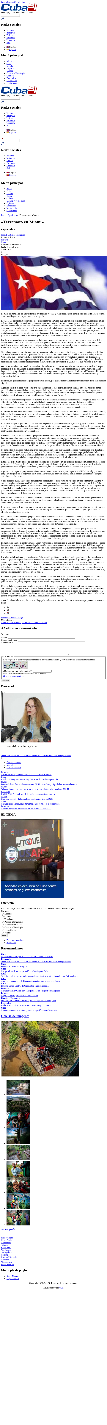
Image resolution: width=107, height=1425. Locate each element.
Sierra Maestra (7, 1266)
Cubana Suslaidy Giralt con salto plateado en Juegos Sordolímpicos (30, 993)
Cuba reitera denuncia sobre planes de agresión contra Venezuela (29, 1012)
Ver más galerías (8, 1231)
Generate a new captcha (13, 678)
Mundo (10, 66)
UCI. (61, 1290)
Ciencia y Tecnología (16, 73)
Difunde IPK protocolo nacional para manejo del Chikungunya (28, 1002)
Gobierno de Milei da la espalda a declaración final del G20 (27, 801)
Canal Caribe (6, 1242)
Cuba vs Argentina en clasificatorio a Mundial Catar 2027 (26, 811)
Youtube (10, 30)
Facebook (11, 37)
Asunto (4, 637)
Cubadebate (6, 1244)
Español (11, 49)
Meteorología (7, 1240)
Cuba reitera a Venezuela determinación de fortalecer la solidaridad (30, 806)
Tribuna (4, 1247)
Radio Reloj (6, 1249)
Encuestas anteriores (15, 942)
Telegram (11, 40)
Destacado (6, 961)
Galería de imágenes (15, 1018)
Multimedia (12, 80)
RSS (8, 42)
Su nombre (6, 634)
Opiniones (12, 215)
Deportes (10, 68)
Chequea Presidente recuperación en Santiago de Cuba (24, 973)
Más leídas (11, 767)
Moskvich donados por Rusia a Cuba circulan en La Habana (27, 958)
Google (20, 618)
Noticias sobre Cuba (13, 926)
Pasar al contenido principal (13, 2)
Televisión (8, 921)
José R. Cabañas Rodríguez (13, 235)
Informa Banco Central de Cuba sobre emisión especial (25, 988)
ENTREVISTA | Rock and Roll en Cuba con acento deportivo (28, 796)
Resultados (11, 944)
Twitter (10, 35)
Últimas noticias (14, 764)
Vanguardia (6, 1252)
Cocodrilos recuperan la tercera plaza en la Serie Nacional (26, 776)
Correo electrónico (9, 640)
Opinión (10, 76)
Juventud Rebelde (9, 1259)
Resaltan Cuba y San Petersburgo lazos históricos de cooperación (29, 781)
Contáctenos (12, 83)
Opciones (5, 913)
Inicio (9, 61)
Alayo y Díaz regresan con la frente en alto (19, 997)
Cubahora (5, 1262)
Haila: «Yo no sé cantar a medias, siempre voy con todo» (26, 1007)
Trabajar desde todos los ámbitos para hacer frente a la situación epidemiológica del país (39, 978)
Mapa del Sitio (13, 1280)
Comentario (7, 642)
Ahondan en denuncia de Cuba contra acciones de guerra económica (30, 983)
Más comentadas (14, 769)
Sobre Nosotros (13, 1278)
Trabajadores (6, 1254)
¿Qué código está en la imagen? (17, 673)
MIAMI (4, 240)
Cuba (9, 63)
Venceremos (6, 1264)
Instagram (11, 33)
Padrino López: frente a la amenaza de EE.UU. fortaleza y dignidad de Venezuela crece (39, 786)
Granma (4, 1257)
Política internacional (13, 924)
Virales (7, 935)
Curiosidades (10, 932)
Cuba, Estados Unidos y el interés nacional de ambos (24, 622)
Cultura (10, 71)
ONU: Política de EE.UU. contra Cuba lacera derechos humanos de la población (36, 757)
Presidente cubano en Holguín (14, 968)
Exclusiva (5, 793)
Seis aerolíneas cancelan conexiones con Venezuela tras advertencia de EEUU (35, 791)
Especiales (11, 78)
